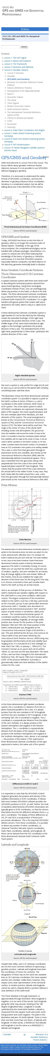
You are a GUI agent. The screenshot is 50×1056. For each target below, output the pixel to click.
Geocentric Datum (15, 97)
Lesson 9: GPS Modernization (17, 144)
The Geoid (11, 100)
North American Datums (17, 109)
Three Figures (13, 103)
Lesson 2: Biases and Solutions (17, 61)
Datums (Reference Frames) (19, 88)
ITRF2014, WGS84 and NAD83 (20, 118)
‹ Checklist (6, 1034)
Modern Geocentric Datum (18, 106)
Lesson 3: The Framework (15, 64)
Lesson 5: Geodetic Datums (16, 70)
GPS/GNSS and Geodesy (18, 79)
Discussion (12, 124)
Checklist (11, 76)
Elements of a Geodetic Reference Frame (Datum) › (39, 1037)
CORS (9, 121)
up (24, 1034)
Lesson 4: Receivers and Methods (18, 67)
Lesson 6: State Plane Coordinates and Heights (24, 130)
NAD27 (10, 94)
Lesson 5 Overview (15, 73)
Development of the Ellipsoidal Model (23, 91)
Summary (11, 127)
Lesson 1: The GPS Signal (15, 57)
